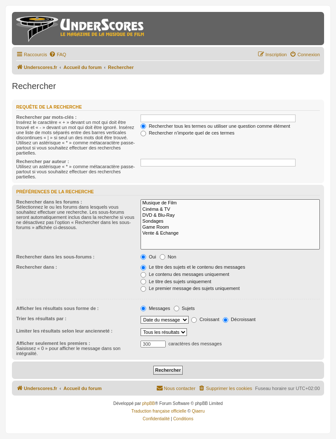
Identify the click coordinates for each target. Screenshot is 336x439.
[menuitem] (57, 54)
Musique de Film (230, 203)
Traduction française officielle (159, 411)
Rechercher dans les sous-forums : (55, 256)
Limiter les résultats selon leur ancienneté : (64, 330)
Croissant (205, 319)
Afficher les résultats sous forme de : (57, 308)
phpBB (148, 403)
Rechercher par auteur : (42, 161)
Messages (155, 308)
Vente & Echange (230, 233)
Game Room (230, 227)
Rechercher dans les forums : (49, 201)
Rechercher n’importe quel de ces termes (187, 132)
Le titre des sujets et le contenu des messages (193, 267)
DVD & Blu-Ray (230, 215)
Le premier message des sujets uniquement (190, 288)
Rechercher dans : (36, 267)
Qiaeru (198, 411)
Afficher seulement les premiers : (53, 343)
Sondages (230, 221)
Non (168, 256)
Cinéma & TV (230, 209)
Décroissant (239, 319)
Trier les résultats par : (41, 318)
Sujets (184, 308)
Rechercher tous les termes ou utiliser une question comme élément (215, 126)
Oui (148, 256)
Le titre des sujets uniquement (176, 281)
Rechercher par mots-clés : (46, 117)
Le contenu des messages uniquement (185, 274)
